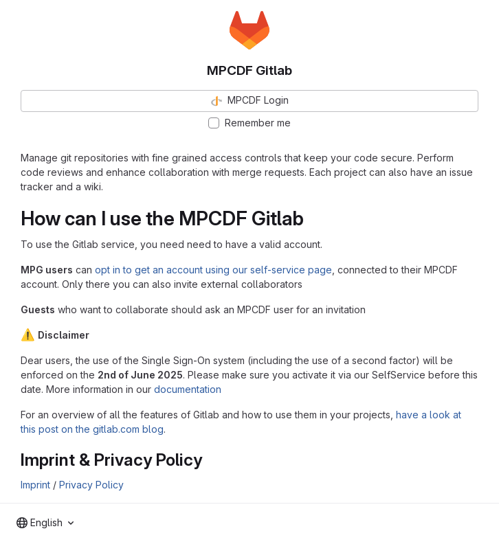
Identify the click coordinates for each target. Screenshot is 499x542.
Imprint (35, 484)
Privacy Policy (91, 484)
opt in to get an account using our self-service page (213, 269)
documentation (187, 389)
